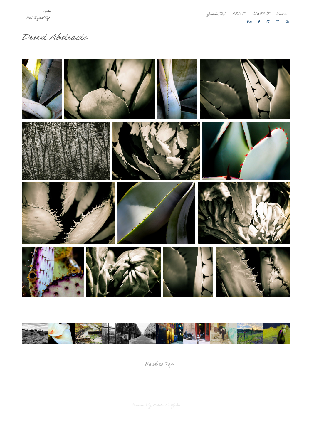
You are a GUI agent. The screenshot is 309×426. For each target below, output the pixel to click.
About (238, 14)
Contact (260, 14)
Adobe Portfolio (166, 405)
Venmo (282, 14)
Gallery (216, 14)
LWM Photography (39, 15)
